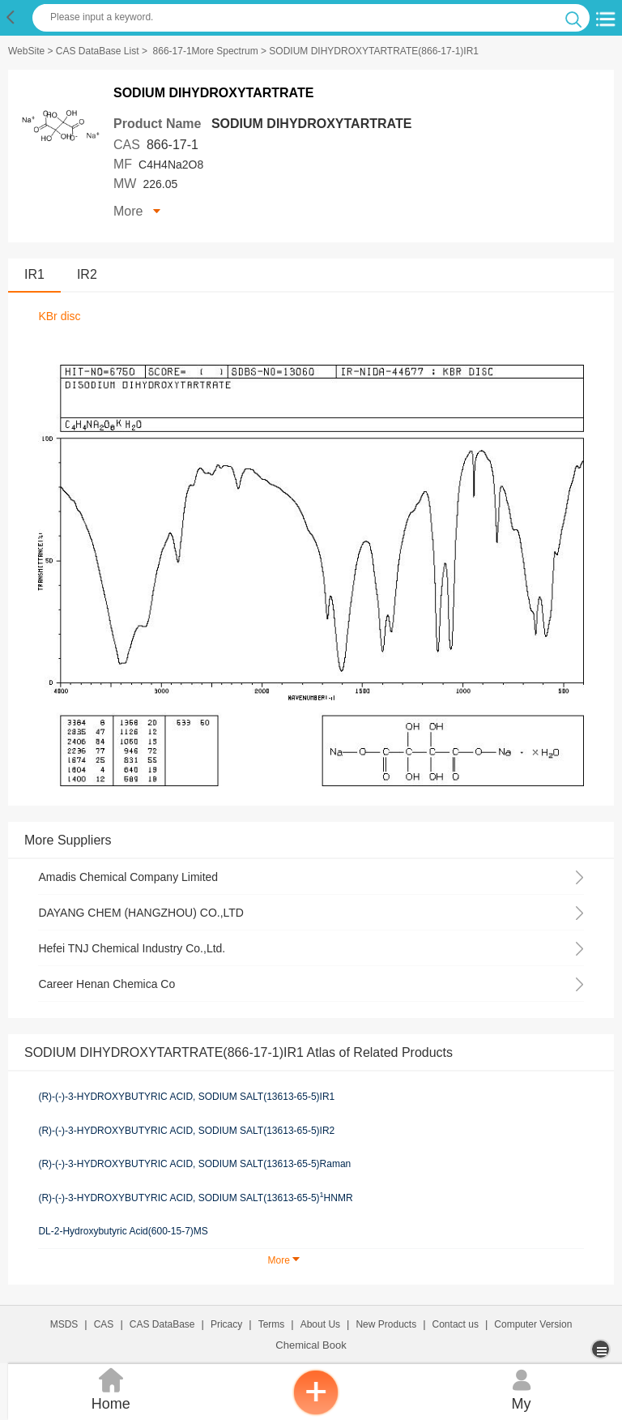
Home (110, 1388)
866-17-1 (172, 145)
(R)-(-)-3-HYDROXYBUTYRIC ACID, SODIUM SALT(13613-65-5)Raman (194, 1164)
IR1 (34, 274)
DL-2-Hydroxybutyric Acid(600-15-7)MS (122, 1231)
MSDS (64, 1324)
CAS (104, 1324)
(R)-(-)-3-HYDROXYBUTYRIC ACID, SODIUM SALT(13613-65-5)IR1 (186, 1096)
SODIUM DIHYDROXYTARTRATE (311, 123)
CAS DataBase (162, 1324)
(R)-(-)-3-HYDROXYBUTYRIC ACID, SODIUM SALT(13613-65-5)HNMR (195, 1197)
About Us (320, 1324)
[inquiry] (316, 1412)
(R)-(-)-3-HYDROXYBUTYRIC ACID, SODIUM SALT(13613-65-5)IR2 (186, 1130)
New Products (386, 1324)
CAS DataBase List (97, 51)
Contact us (455, 1324)
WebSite (26, 51)
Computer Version (533, 1324)
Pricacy (226, 1324)
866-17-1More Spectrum (205, 51)
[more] (602, 1349)
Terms (271, 1324)
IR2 (87, 274)
